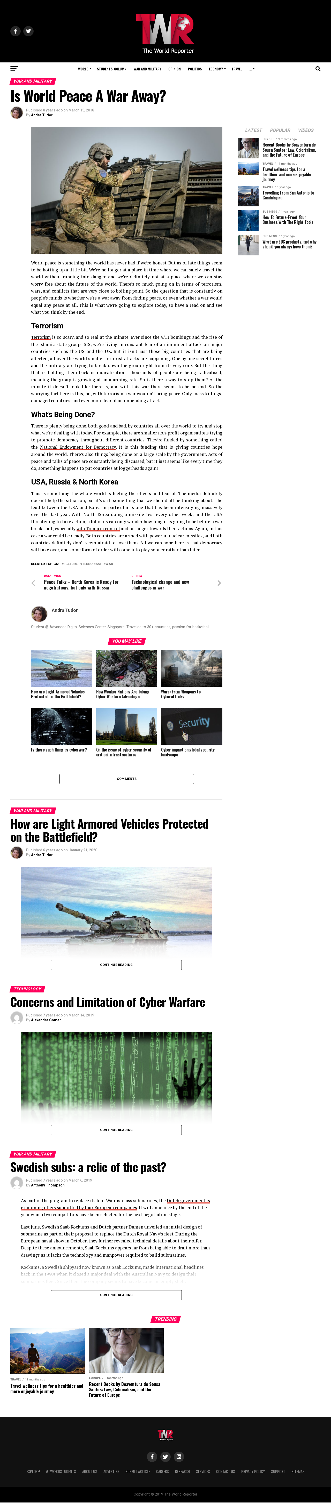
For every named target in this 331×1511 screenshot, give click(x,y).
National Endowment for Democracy (78, 447)
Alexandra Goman (46, 1029)
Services (203, 1480)
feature (71, 570)
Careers (162, 1480)
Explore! (33, 1480)
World (83, 68)
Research (182, 1480)
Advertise (111, 1480)
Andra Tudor (42, 115)
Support (278, 1480)
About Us (89, 1480)
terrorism (91, 570)
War (109, 570)
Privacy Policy (253, 1480)
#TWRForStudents (61, 1480)
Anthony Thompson (48, 1194)
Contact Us (225, 1480)
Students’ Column (111, 68)
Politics (195, 68)
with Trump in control (101, 528)
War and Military (147, 68)
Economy (216, 68)
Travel (236, 68)
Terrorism (41, 337)
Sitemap (298, 1480)
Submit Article (137, 1480)
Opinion (174, 68)
